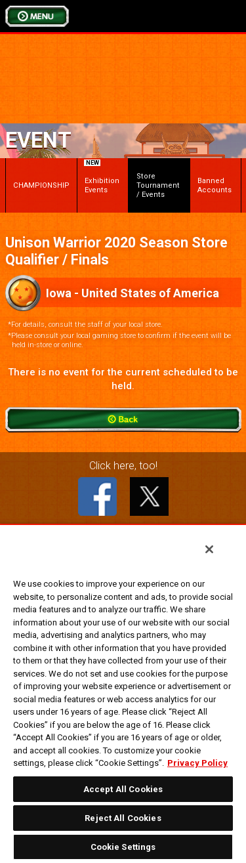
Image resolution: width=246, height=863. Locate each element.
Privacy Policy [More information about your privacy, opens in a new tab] (197, 763)
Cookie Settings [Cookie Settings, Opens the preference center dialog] (123, 847)
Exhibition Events (101, 178)
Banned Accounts (214, 185)
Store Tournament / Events (158, 185)
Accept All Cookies (123, 789)
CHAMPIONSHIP (41, 185)
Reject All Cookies (123, 818)
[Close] (209, 549)
